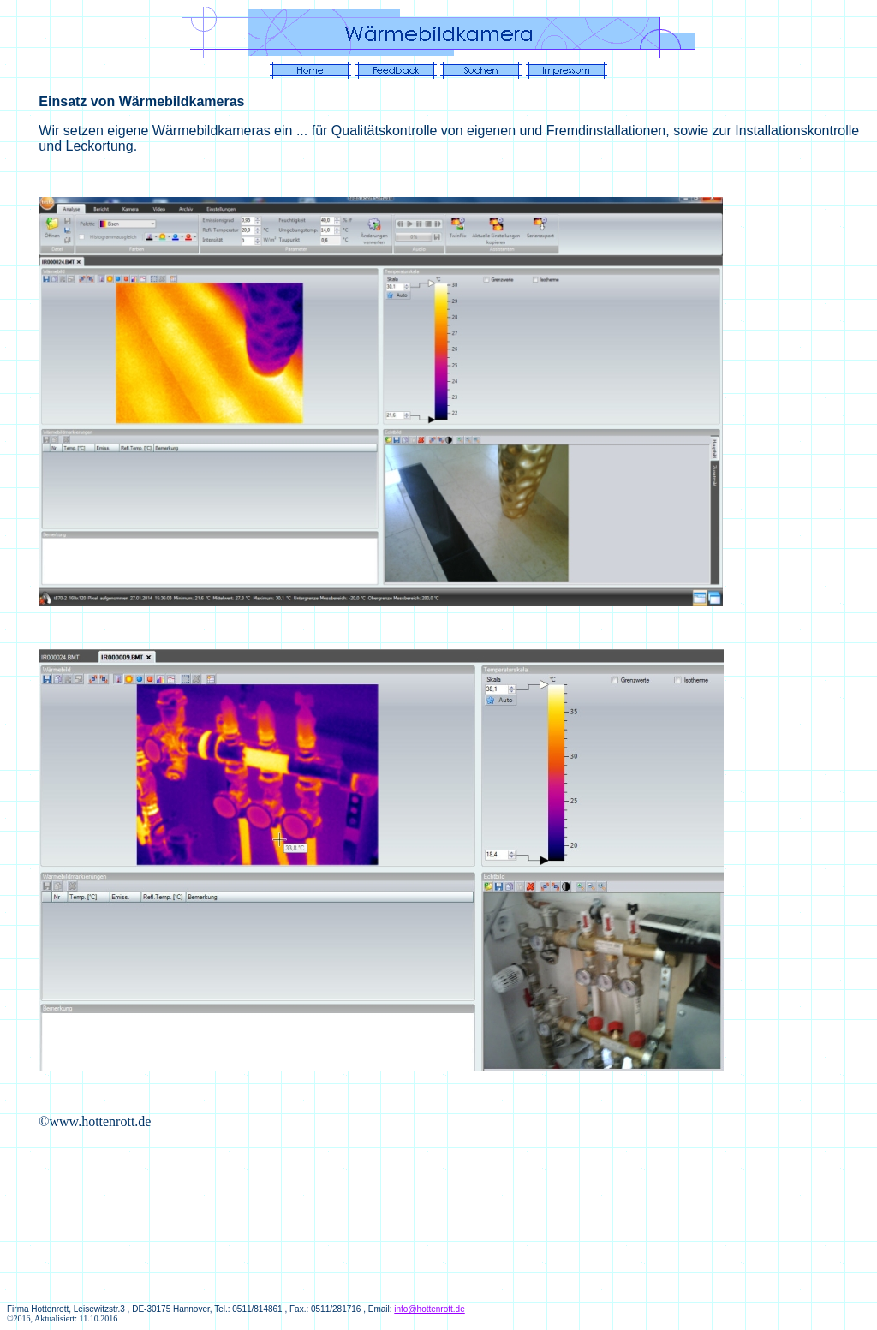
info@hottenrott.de (429, 1309)
